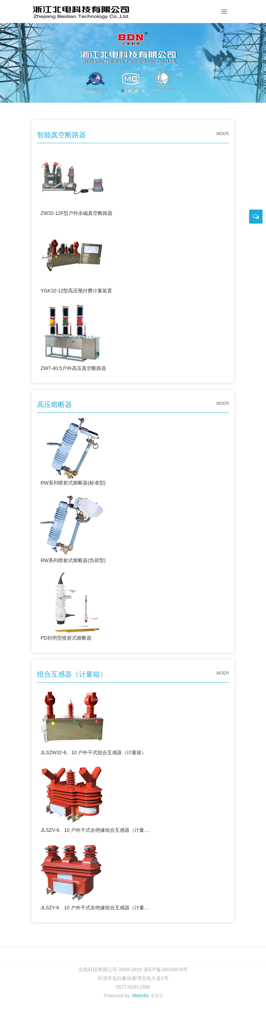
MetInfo (140, 995)
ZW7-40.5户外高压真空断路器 (73, 336)
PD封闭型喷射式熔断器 (71, 606)
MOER (222, 133)
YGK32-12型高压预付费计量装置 (76, 258)
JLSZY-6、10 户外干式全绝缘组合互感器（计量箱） (95, 875)
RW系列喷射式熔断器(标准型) (72, 451)
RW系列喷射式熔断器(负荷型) (72, 528)
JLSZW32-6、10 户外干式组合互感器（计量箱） (93, 720)
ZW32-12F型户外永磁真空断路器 (76, 181)
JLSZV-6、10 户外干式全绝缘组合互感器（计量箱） (95, 798)
